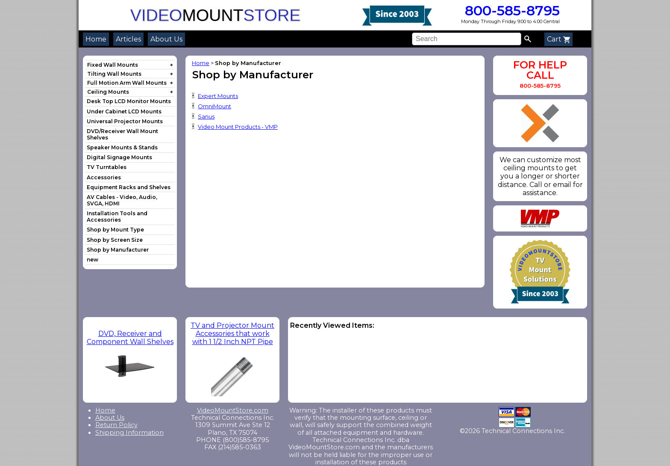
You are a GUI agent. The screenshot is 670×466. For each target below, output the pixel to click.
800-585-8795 (510, 10)
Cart (558, 39)
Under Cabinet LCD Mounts (124, 111)
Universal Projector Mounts (125, 121)
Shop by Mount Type (115, 229)
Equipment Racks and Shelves (128, 187)
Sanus (206, 116)
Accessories (104, 177)
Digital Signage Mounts (119, 157)
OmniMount (214, 106)
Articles (128, 39)
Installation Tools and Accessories (117, 216)
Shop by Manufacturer (118, 249)
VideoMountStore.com (232, 410)
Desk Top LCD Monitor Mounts (129, 101)
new (92, 259)
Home (95, 39)
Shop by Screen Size (115, 240)
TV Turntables (106, 167)
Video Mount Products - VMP (238, 126)
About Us (166, 39)
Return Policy (116, 425)
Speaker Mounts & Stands (122, 147)
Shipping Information (129, 432)
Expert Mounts (218, 95)
